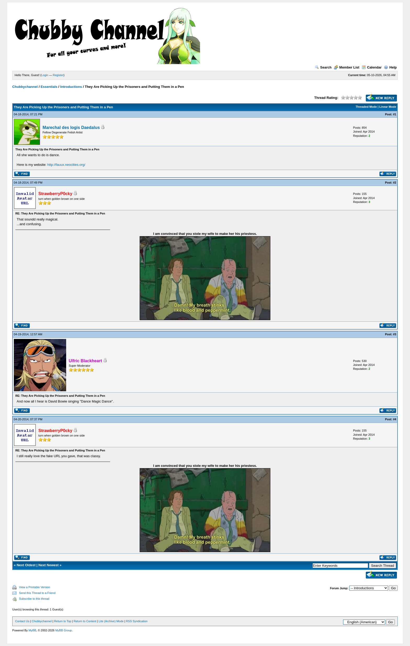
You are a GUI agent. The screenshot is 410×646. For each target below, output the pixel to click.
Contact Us (22, 621)
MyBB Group (63, 630)
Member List (347, 67)
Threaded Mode (366, 106)
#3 (394, 334)
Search (323, 67)
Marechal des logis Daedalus (71, 127)
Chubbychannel (25, 87)
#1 (394, 114)
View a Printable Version (34, 587)
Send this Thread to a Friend (37, 592)
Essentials (49, 87)
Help (390, 67)
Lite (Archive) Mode (111, 621)
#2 (394, 182)
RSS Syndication (137, 621)
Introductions (71, 87)
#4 (394, 419)
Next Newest (48, 565)
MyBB (32, 630)
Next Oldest (26, 565)
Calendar (372, 67)
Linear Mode (387, 106)
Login (44, 75)
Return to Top (62, 621)
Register (58, 75)
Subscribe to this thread (34, 598)
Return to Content (84, 621)
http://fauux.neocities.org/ (66, 165)
